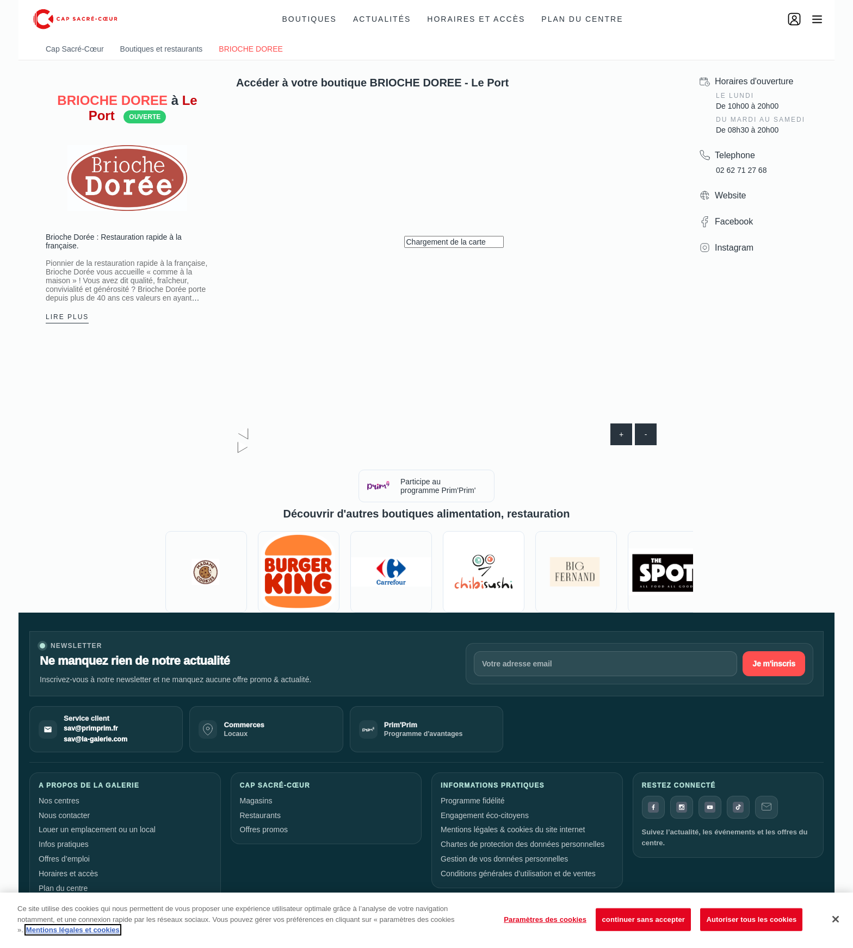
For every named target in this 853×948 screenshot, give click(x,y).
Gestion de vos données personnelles (504, 859)
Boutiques (309, 19)
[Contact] (766, 807)
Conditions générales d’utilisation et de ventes (518, 873)
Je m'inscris (773, 663)
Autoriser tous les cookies (751, 919)
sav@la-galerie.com (95, 739)
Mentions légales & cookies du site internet (513, 829)
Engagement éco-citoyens (485, 815)
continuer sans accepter (643, 919)
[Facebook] (653, 807)
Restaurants (260, 815)
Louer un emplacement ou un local (97, 829)
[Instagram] (681, 807)
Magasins (256, 800)
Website (730, 195)
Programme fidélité (473, 800)
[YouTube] (710, 807)
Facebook (734, 221)
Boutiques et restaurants (161, 49)
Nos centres (59, 800)
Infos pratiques (64, 844)
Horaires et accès (476, 19)
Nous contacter (64, 815)
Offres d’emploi (64, 859)
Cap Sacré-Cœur (75, 49)
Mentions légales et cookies (73, 930)
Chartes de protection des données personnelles (522, 844)
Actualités (382, 19)
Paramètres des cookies (545, 919)
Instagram (734, 247)
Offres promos (264, 829)
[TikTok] (738, 807)
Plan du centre (582, 19)
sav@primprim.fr (91, 728)
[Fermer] (836, 919)
